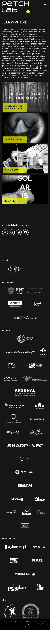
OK (25, 626)
